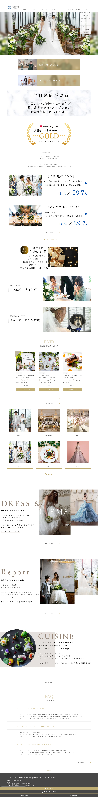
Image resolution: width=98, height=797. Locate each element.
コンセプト (25, 9)
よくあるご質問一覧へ (80, 763)
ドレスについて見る (49, 544)
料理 (48, 468)
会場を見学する (81, 795)
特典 (68, 9)
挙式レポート (19, 436)
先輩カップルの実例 (49, 614)
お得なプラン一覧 (49, 232)
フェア (19, 468)
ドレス (77, 468)
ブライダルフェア (46, 9)
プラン (77, 436)
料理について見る (49, 684)
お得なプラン (35, 9)
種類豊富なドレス (58, 9)
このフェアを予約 (26, 389)
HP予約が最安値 (76, 9)
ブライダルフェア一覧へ (49, 398)
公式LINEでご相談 (49, 404)
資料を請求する (92, 795)
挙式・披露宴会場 (48, 436)
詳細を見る (26, 385)
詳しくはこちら (14, 793)
